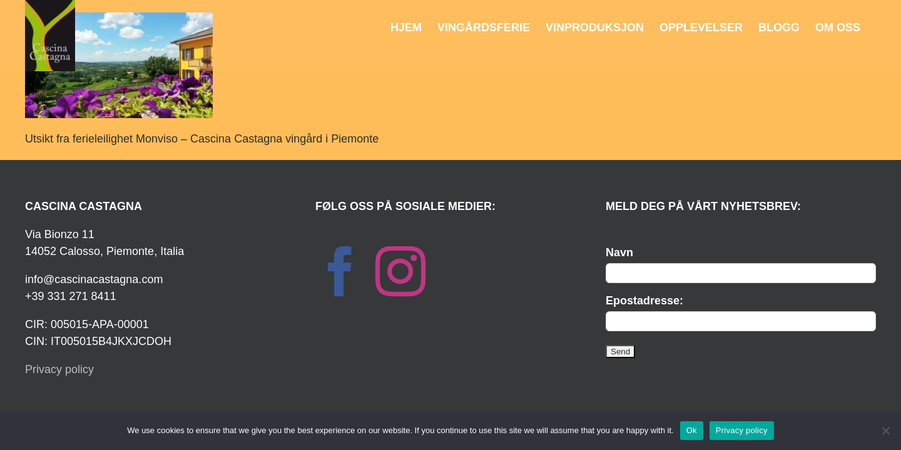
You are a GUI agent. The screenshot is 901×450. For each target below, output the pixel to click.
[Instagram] (400, 271)
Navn (619, 252)
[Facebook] (340, 271)
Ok (691, 430)
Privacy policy (59, 369)
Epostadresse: (644, 300)
